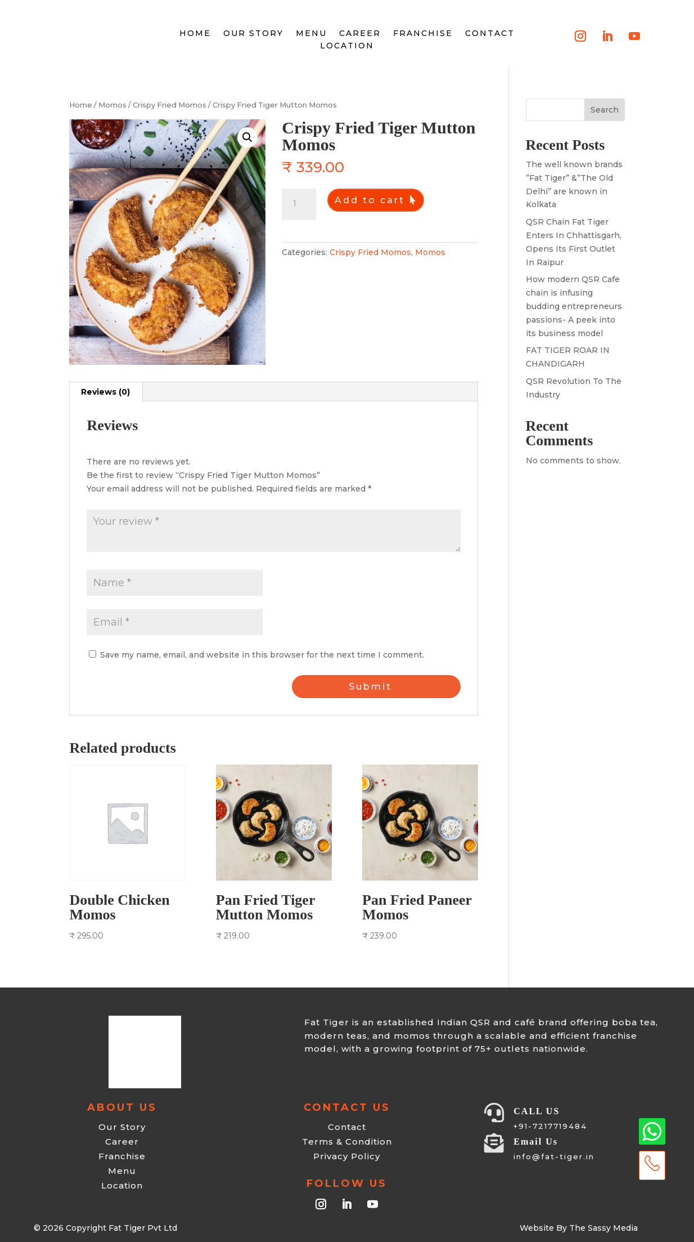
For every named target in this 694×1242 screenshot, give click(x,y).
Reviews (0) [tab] (105, 392)
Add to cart (370, 200)
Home (80, 105)
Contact (490, 33)
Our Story (253, 33)
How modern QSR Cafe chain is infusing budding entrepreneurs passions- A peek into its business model (574, 306)
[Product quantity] (299, 204)
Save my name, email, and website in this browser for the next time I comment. (262, 655)
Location (347, 46)
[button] (247, 137)
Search (605, 110)
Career (360, 33)
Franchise (423, 33)
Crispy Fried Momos (169, 105)
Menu (311, 33)
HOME (195, 33)
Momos (112, 105)
